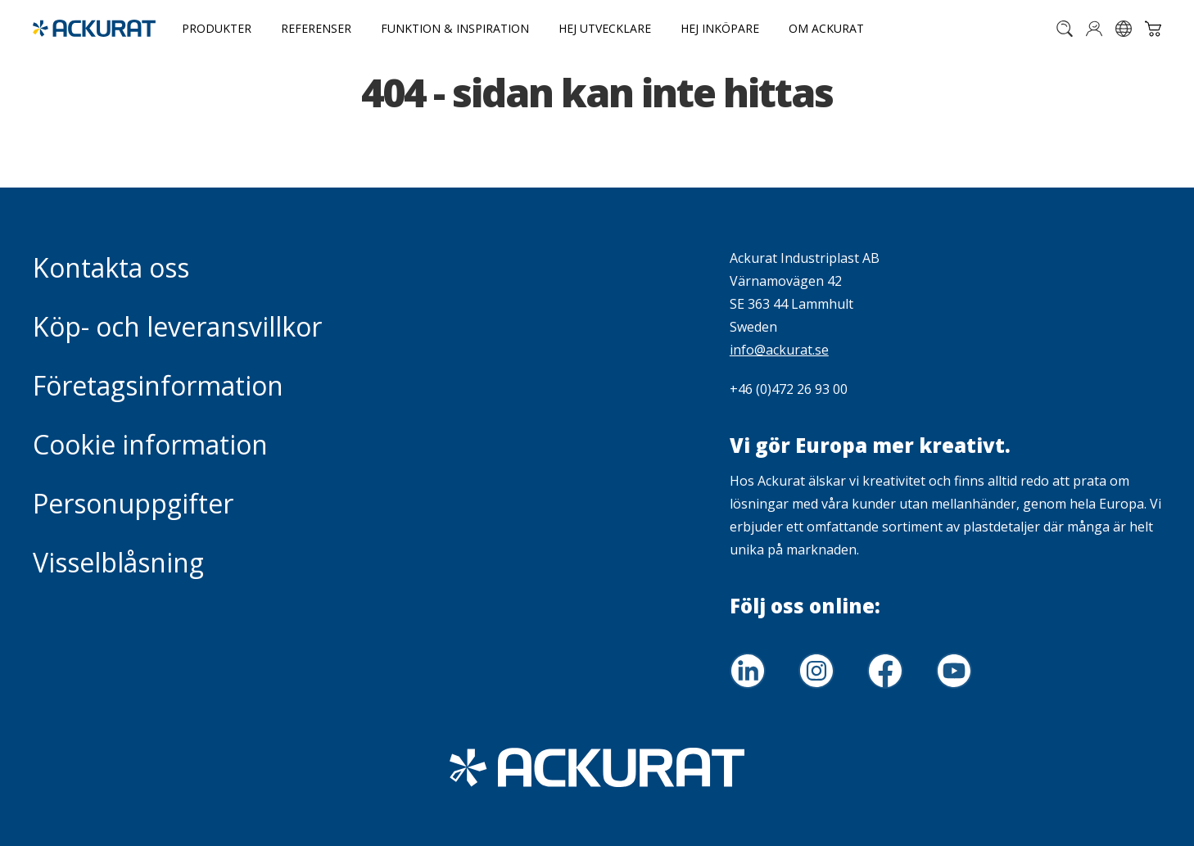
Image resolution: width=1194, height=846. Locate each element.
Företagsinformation (158, 385)
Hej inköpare (720, 28)
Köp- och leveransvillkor (177, 326)
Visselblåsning (118, 562)
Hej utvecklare (605, 28)
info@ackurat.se (779, 350)
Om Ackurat (826, 28)
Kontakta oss (111, 267)
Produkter (216, 28)
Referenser (316, 28)
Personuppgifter (133, 503)
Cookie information (150, 444)
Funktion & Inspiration (455, 28)
